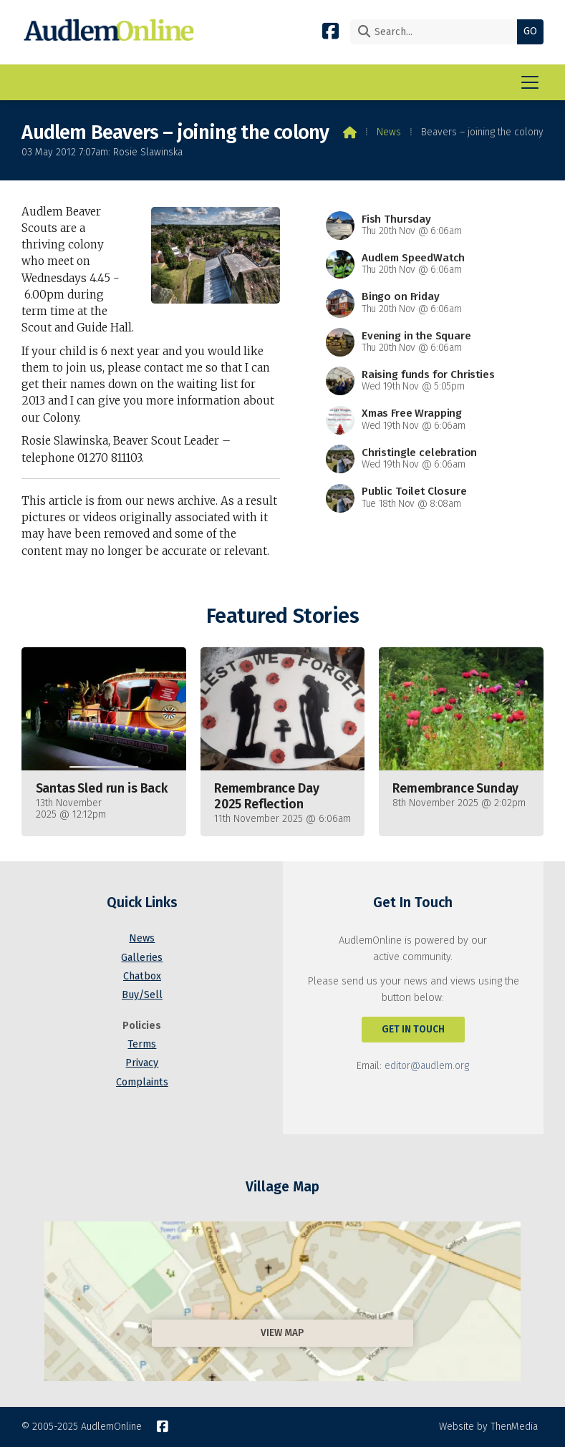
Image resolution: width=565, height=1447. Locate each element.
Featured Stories (282, 616)
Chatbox (142, 976)
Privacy (141, 1063)
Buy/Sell (142, 995)
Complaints (142, 1082)
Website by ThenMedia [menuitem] (488, 1427)
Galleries (142, 958)
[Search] (437, 31)
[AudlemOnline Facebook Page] (330, 30)
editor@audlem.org (427, 1066)
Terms (141, 1044)
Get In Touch (413, 1029)
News (389, 132)
